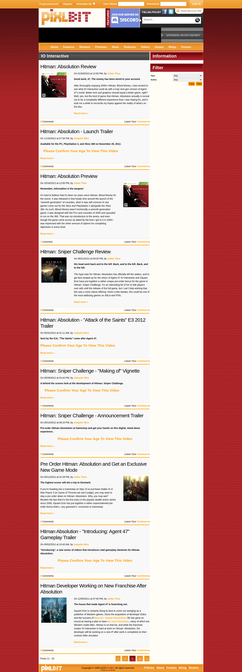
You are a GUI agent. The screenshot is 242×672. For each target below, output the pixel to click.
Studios (193, 667)
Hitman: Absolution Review (68, 66)
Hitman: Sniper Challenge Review (75, 251)
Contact (171, 667)
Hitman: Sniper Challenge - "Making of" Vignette (90, 371)
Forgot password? (48, 4)
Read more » (81, 113)
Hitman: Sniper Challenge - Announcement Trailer (91, 415)
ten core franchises (118, 621)
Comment (142, 121)
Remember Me (84, 4)
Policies (149, 667)
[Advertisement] (100, 35)
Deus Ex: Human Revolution (110, 618)
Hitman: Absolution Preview (68, 176)
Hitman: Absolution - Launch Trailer (76, 131)
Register (67, 4)
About (160, 667)
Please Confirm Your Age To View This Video (80, 151)
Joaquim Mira (81, 138)
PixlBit (66, 18)
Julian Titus (113, 73)
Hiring (182, 667)
